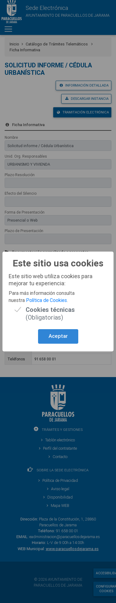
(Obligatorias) (50, 309)
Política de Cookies (46, 300)
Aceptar (58, 336)
